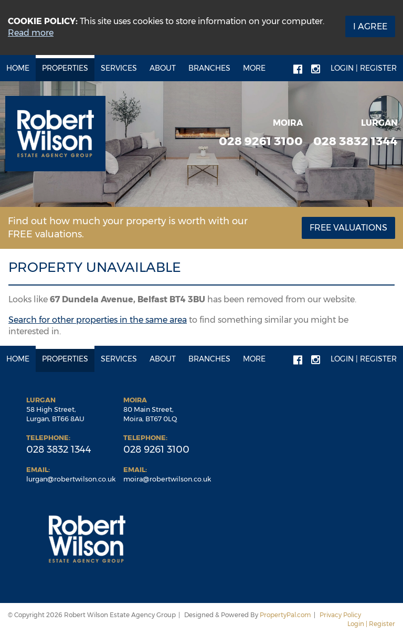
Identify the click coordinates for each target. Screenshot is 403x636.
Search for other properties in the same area (97, 320)
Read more (31, 33)
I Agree (370, 26)
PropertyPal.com (285, 615)
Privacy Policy (340, 615)
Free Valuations (348, 228)
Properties (65, 68)
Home (17, 68)
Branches (209, 68)
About (163, 68)
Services (119, 68)
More (254, 68)
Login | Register (364, 68)
